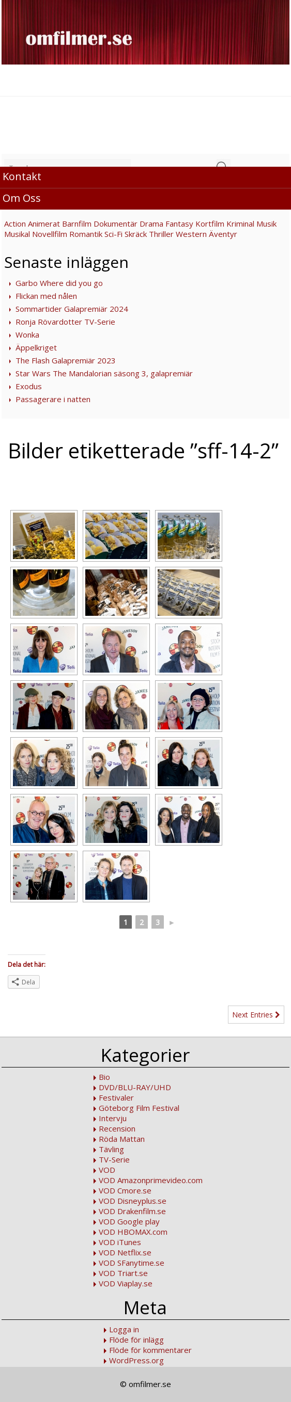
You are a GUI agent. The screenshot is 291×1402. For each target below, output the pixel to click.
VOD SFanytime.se (131, 1262)
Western (191, 234)
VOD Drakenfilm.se (132, 1211)
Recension (117, 1128)
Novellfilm (49, 234)
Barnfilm (76, 223)
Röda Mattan (122, 1139)
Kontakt (22, 176)
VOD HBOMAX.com (133, 1231)
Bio (104, 1077)
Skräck (136, 234)
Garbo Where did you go (59, 283)
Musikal (17, 234)
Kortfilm (209, 223)
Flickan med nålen (46, 296)
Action (15, 223)
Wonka (27, 334)
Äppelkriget (36, 347)
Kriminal (240, 223)
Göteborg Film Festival (139, 1108)
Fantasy (179, 223)
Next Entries (256, 1014)
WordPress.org (136, 1360)
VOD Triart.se (123, 1273)
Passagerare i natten (53, 399)
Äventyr (223, 234)
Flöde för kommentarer (150, 1350)
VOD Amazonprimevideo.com (151, 1180)
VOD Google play (129, 1221)
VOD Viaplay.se (125, 1283)
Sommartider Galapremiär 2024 (72, 309)
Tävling (111, 1149)
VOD (107, 1170)
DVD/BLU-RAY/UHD (135, 1087)
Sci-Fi (113, 234)
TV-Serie (114, 1159)
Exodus (29, 386)
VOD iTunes (120, 1242)
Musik (266, 223)
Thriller (161, 234)
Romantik (85, 234)
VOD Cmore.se (125, 1190)
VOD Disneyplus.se (132, 1201)
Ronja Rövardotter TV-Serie (65, 321)
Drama (151, 223)
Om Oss (22, 198)
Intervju (113, 1118)
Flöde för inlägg (136, 1339)
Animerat (44, 223)
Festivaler (116, 1097)
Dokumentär (115, 223)
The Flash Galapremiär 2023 (66, 360)
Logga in (124, 1329)
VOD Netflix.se (125, 1252)
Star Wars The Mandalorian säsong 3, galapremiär (104, 373)
